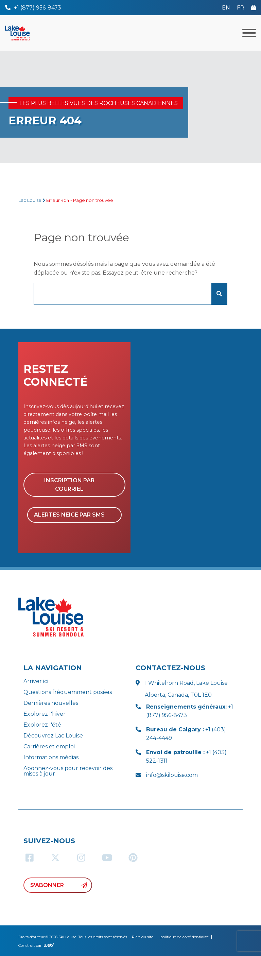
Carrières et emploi (49, 746)
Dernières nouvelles (50, 703)
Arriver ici (35, 681)
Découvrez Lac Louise (53, 735)
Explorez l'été (42, 725)
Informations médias (51, 757)
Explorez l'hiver (44, 714)
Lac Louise (29, 200)
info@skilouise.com (172, 775)
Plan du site (142, 937)
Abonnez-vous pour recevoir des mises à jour (67, 771)
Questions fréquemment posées (67, 692)
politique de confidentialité (184, 937)
